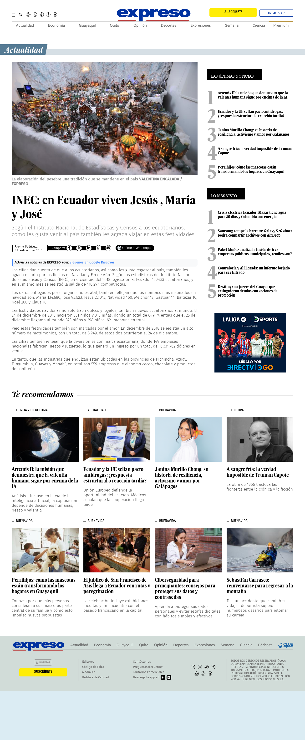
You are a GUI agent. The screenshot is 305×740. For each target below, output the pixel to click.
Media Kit (89, 672)
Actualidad (25, 26)
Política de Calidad (95, 677)
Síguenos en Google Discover (92, 262)
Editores (88, 661)
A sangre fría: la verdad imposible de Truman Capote (255, 150)
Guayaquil (87, 26)
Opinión (140, 26)
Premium (281, 26)
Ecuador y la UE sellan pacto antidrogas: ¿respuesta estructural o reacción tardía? (251, 113)
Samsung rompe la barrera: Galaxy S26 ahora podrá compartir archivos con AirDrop (255, 233)
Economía (56, 26)
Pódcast (265, 645)
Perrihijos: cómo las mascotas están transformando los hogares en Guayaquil (251, 169)
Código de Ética (93, 667)
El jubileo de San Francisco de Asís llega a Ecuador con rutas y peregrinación (116, 585)
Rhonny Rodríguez (26, 246)
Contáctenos (142, 661)
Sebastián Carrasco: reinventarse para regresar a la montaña (260, 585)
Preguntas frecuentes (148, 667)
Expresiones (200, 26)
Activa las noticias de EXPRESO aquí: (42, 262)
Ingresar (276, 13)
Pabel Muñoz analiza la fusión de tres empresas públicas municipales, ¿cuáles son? (255, 251)
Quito (114, 26)
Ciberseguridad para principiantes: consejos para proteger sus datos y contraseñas (185, 588)
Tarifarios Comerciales (148, 672)
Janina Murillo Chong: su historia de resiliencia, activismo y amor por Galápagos (254, 132)
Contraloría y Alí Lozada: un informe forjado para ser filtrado (254, 270)
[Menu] (13, 14)
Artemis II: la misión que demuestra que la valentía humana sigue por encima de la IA (253, 94)
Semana (232, 26)
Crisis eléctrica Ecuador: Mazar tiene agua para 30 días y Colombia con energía (252, 214)
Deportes (168, 26)
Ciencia (259, 26)
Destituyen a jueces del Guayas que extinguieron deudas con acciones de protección (248, 291)
